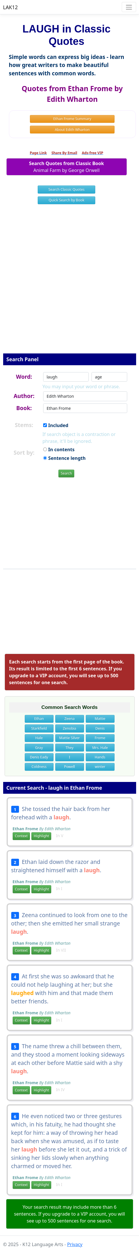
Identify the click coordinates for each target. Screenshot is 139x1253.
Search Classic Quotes (66, 189)
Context (21, 835)
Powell (69, 766)
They (69, 747)
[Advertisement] (69, 282)
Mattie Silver (69, 737)
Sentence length (64, 458)
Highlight (41, 835)
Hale (39, 737)
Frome (100, 737)
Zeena (69, 718)
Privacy (74, 1244)
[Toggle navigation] (129, 7)
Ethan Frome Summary (72, 118)
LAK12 (10, 7)
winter (100, 766)
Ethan (39, 718)
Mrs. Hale (100, 747)
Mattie (100, 718)
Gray (39, 747)
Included (55, 425)
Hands (100, 757)
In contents (58, 449)
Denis (99, 728)
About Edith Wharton (72, 129)
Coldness (38, 766)
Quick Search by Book (66, 200)
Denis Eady (39, 757)
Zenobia (69, 728)
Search (66, 473)
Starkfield (39, 728)
